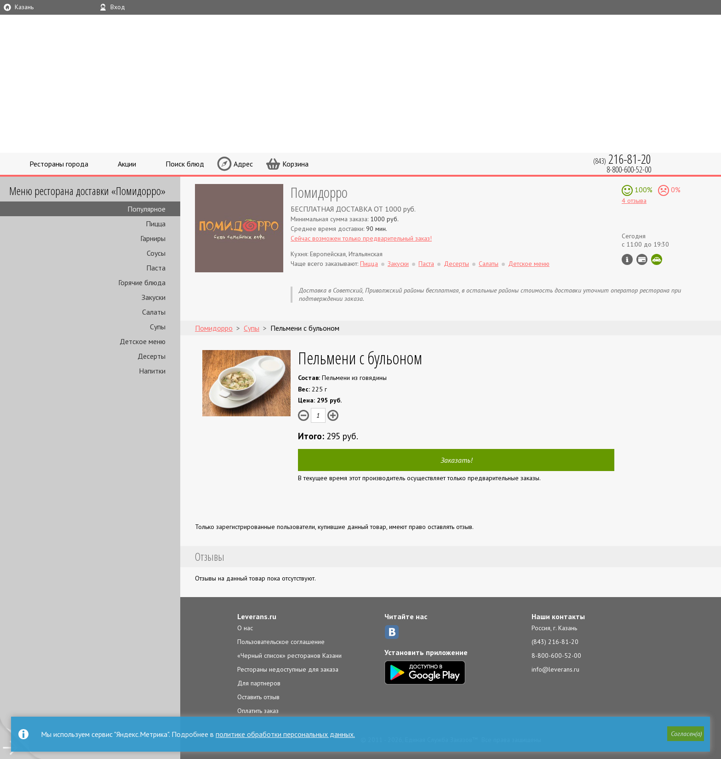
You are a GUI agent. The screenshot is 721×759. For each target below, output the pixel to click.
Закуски (154, 297)
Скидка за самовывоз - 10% (656, 259)
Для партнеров (258, 683)
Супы (158, 326)
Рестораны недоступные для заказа (287, 669)
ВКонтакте (391, 632)
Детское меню (143, 341)
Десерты (151, 356)
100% (642, 189)
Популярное (146, 208)
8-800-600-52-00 (556, 655)
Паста (156, 267)
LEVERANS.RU (506, 39)
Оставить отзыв (258, 697)
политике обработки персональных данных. (285, 734)
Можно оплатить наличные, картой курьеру (641, 259)
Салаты (154, 311)
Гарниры (153, 238)
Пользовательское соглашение (281, 642)
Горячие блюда (142, 282)
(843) (622, 159)
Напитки (152, 370)
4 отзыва (634, 200)
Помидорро (319, 192)
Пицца (156, 223)
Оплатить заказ (258, 711)
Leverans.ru (256, 616)
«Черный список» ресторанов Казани (289, 655)
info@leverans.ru (555, 669)
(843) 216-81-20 (555, 642)
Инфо (627, 259)
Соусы (156, 253)
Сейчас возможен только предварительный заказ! (361, 238)
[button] (684, 734)
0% (675, 189)
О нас (245, 628)
